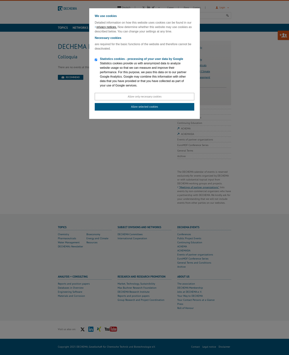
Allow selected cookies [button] (144, 106)
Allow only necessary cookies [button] (144, 96)
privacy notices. (107, 27)
